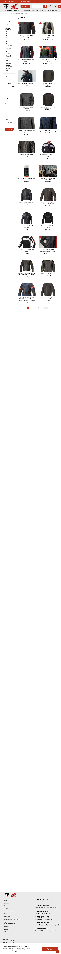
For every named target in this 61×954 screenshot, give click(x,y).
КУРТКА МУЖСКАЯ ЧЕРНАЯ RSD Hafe (27, 131)
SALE (7, 70)
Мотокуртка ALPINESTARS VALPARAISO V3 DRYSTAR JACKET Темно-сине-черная (27, 298)
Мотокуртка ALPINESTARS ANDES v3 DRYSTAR (48, 202)
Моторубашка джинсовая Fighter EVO (48, 179)
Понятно (50, 949)
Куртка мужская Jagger (26, 154)
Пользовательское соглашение (12, 919)
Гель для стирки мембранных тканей (26, 179)
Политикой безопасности (23, 952)
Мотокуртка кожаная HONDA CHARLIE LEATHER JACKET (26, 274)
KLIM (7, 32)
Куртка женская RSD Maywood (26, 83)
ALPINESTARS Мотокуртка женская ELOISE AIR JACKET (48, 250)
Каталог (25, 6)
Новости (6, 926)
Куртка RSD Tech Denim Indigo (48, 131)
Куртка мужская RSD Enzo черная (48, 84)
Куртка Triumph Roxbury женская (48, 226)
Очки (7, 58)
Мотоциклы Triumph (8, 1)
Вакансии (6, 929)
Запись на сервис (8, 911)
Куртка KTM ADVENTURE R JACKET (48, 60)
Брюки (7, 38)
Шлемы (8, 41)
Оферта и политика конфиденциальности (9, 922)
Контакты (6, 913)
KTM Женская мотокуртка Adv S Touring (26, 60)
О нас (4, 10)
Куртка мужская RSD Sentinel (48, 107)
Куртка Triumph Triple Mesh (26, 202)
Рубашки (8, 68)
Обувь (7, 33)
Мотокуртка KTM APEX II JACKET (26, 36)
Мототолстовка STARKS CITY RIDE (48, 155)
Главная (5, 13)
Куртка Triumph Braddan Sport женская (26, 226)
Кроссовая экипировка (9, 44)
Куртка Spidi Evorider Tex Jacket (27, 250)
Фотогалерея (7, 916)
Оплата (15, 10)
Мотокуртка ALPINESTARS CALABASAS (48, 297)
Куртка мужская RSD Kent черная (26, 107)
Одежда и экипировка (16, 13)
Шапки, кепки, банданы (9, 52)
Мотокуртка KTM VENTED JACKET (48, 36)
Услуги (6, 908)
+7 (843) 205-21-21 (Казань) (30, 10)
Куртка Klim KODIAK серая (48, 273)
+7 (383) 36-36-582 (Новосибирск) (49, 10)
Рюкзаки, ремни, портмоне (8, 62)
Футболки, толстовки (8, 56)
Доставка (9, 10)
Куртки (7, 36)
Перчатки (8, 39)
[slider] (5, 86)
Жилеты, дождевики (9, 66)
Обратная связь (8, 932)
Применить (9, 129)
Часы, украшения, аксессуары (9, 48)
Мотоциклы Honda (25, 1)
